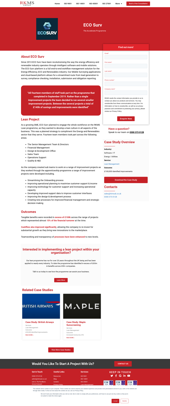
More (118, 4)
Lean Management (111, 164)
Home (57, 4)
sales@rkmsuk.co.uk (112, 194)
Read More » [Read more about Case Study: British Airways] (29, 335)
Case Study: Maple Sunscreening (76, 323)
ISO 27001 (106, 4)
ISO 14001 (80, 4)
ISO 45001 (93, 4)
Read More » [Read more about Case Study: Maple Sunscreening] (70, 337)
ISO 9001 (68, 4)
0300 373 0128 (137, 132)
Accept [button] (115, 401)
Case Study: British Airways (39, 322)
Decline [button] (124, 401)
